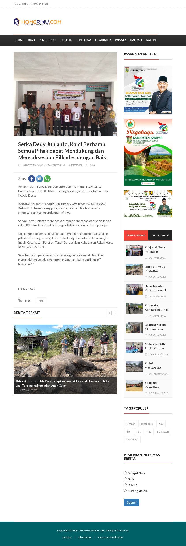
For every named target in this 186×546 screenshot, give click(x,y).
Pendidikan (48, 40)
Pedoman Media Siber (111, 537)
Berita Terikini (136, 235)
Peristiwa (83, 40)
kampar (130, 423)
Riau (31, 40)
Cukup (132, 485)
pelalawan (163, 431)
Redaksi (67, 537)
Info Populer (160, 235)
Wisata (120, 40)
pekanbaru (147, 423)
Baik (131, 479)
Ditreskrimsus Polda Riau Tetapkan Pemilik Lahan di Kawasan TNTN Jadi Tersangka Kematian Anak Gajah (63, 384)
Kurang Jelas (137, 491)
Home (19, 40)
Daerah (136, 40)
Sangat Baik (136, 473)
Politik (66, 40)
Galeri (151, 40)
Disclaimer (84, 537)
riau (41, 300)
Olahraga (103, 40)
